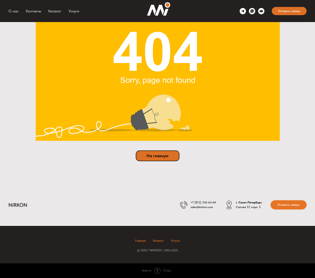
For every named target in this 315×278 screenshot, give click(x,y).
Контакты (33, 11)
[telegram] (243, 11)
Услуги (73, 11)
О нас (13, 11)
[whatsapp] (252, 11)
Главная (140, 240)
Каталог (54, 11)
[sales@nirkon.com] (261, 11)
